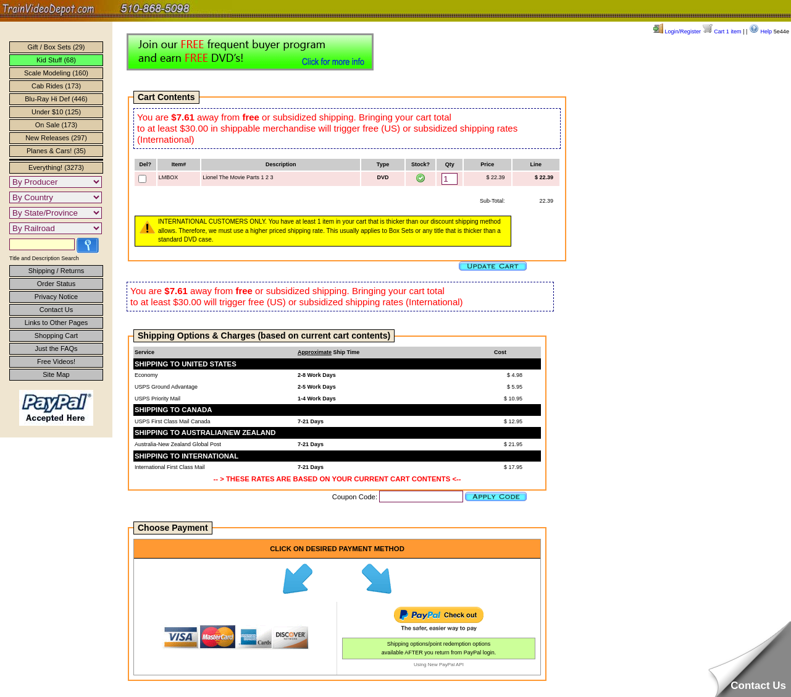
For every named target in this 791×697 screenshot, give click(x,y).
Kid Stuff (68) (56, 60)
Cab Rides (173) (56, 86)
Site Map (56, 374)
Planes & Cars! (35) (56, 150)
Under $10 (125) (56, 112)
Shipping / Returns (56, 270)
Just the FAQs (56, 348)
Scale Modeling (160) (56, 73)
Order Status (56, 283)
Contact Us (56, 309)
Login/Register (677, 31)
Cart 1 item (722, 31)
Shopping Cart (56, 335)
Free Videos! (56, 361)
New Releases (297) (56, 138)
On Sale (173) (56, 125)
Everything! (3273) (56, 167)
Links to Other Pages (56, 322)
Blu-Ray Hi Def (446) (56, 99)
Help (760, 31)
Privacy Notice (56, 296)
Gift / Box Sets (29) (56, 47)
